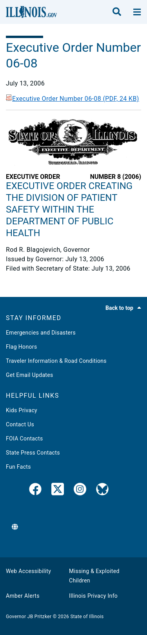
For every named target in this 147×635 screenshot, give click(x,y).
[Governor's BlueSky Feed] (102, 491)
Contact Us (20, 424)
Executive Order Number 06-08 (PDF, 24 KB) (72, 98)
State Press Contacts (33, 452)
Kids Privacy (21, 410)
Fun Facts (18, 467)
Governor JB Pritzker (28, 616)
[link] (35, 491)
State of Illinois (86, 616)
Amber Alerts (23, 596)
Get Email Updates (29, 375)
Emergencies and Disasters (41, 332)
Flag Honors (21, 347)
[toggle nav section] (137, 12)
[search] (117, 12)
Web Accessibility (28, 571)
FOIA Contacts (24, 438)
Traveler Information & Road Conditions (56, 361)
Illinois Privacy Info (93, 596)
